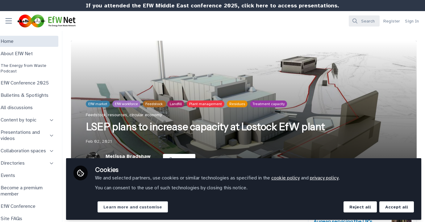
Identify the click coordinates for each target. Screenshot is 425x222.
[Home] (41, 21)
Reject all (360, 205)
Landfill (189, 104)
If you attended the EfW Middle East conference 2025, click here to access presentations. (212, 5)
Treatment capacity (281, 104)
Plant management (218, 104)
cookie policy (302, 176)
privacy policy (341, 176)
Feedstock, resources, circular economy (137, 114)
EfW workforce (139, 104)
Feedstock (167, 104)
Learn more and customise (149, 205)
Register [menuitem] (391, 21)
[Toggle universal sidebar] (8, 21)
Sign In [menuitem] (412, 21)
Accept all (396, 205)
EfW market (110, 104)
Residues (250, 104)
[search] (364, 21)
